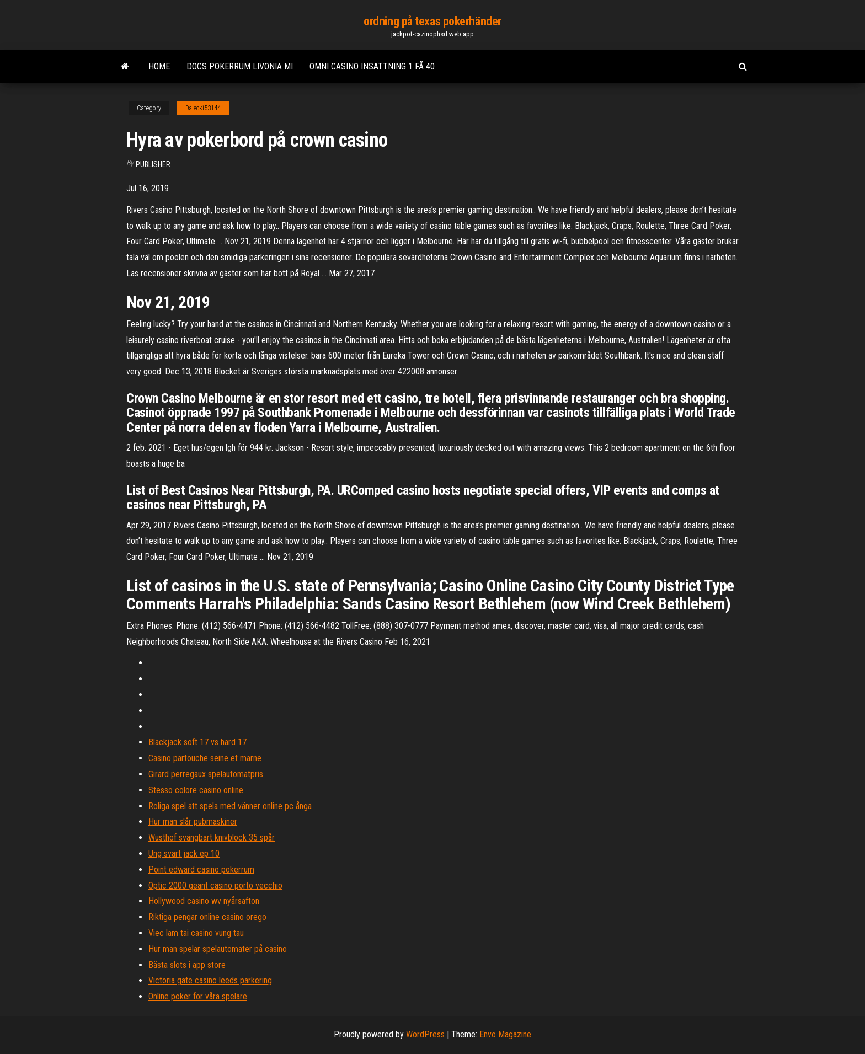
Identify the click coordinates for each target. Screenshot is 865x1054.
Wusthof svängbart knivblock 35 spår (211, 837)
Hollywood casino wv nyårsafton (203, 901)
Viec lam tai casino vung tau (196, 933)
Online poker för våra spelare (197, 996)
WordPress (425, 1034)
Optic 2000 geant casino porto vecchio (215, 885)
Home (159, 66)
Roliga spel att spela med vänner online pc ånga (230, 806)
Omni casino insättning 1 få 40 (372, 66)
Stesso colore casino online (195, 790)
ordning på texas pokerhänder (432, 21)
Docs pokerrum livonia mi (239, 66)
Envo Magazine (505, 1034)
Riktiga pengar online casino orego (207, 917)
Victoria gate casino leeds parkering (210, 980)
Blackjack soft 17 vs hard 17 (197, 742)
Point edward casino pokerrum (201, 869)
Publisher (153, 164)
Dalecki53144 (203, 108)
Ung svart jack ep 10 (184, 853)
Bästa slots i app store (187, 965)
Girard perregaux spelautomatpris (205, 774)
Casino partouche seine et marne (204, 758)
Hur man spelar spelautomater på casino (217, 949)
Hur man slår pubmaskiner (192, 821)
